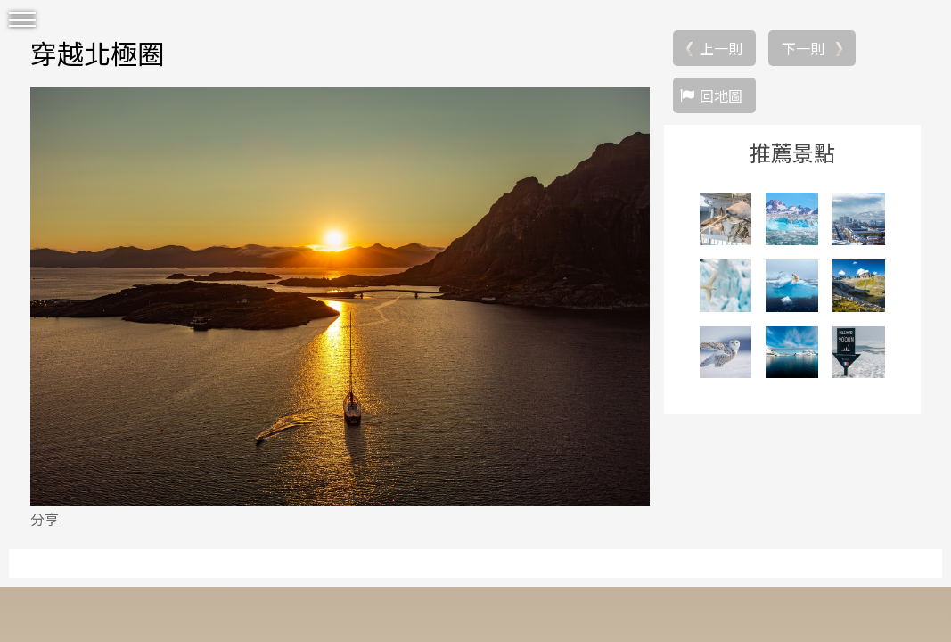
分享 (44, 519)
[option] (340, 296)
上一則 (721, 48)
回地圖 (721, 95)
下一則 (803, 48)
